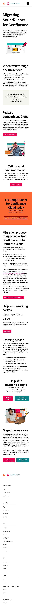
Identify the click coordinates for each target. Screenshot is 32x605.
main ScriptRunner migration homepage (13, 273)
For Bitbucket (6, 496)
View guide (7, 331)
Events (4, 568)
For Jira (4, 489)
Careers (4, 579)
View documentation (9, 134)
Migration (5, 544)
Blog (4, 507)
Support (4, 528)
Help (4, 523)
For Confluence (6, 492)
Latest (4, 558)
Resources (5, 513)
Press (4, 596)
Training (4, 534)
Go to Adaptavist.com (9, 460)
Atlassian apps (7, 485)
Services (5, 547)
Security (4, 603)
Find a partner (6, 551)
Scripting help (6, 538)
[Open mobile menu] (27, 3)
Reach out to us (16, 185)
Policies (4, 593)
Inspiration (5, 502)
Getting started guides (8, 541)
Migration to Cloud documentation (13, 297)
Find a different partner (23, 460)
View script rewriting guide (21, 398)
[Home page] (13, 3)
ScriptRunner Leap (7, 599)
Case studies (6, 510)
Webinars (5, 565)
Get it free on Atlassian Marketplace (16, 218)
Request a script (8, 398)
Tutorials (5, 517)
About (4, 575)
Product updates (6, 562)
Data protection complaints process (11, 586)
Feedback (5, 589)
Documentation (6, 531)
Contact (4, 583)
